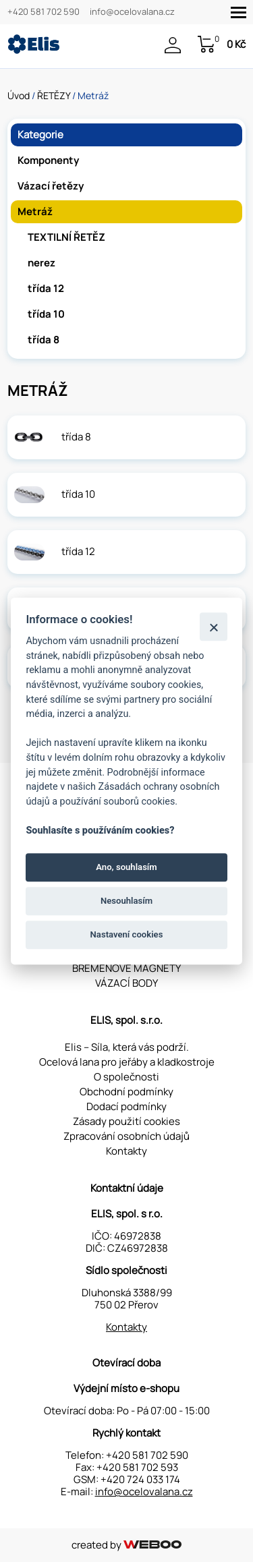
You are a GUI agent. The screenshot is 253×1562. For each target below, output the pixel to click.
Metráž (35, 211)
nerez (41, 263)
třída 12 (46, 288)
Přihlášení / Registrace (173, 45)
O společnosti (126, 1077)
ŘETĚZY (53, 95)
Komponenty (48, 160)
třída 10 (46, 314)
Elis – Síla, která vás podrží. (127, 1047)
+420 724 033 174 (140, 1479)
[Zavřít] (213, 627)
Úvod (18, 95)
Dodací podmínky (126, 1106)
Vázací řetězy (51, 186)
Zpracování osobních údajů (126, 1136)
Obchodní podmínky (126, 1091)
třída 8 (43, 339)
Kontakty (126, 1151)
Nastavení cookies (126, 935)
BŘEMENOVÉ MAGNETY (126, 968)
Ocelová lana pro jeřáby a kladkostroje (127, 1062)
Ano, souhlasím (126, 867)
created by (126, 1545)
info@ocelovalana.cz (132, 12)
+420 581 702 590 (43, 12)
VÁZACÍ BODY (126, 983)
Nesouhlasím (126, 901)
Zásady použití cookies (126, 1121)
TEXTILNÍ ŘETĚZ (66, 237)
